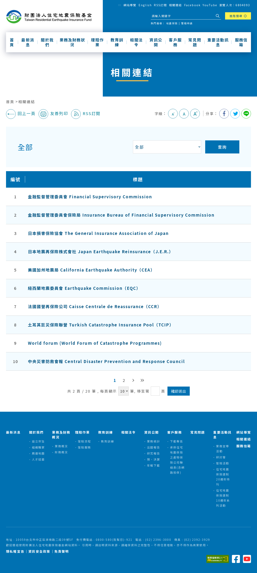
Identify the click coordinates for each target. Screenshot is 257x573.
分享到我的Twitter (235, 113)
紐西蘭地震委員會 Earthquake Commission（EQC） (84, 288)
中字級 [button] (184, 113)
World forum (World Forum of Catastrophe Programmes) (95, 343)
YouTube (210, 5)
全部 (25, 147)
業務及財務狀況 (72, 42)
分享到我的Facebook (224, 113)
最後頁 (142, 380)
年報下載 (153, 465)
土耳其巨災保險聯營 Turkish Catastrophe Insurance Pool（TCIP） (101, 325)
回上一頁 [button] (21, 114)
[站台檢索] (182, 16)
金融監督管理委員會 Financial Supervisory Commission (90, 197)
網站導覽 (130, 5)
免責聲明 (61, 551)
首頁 (12, 42)
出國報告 (153, 447)
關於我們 (47, 42)
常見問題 (194, 42)
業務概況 (61, 446)
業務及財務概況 (61, 434)
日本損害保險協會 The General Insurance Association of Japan (98, 233)
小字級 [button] (173, 113)
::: (119, 4)
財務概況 (61, 452)
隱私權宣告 (15, 551)
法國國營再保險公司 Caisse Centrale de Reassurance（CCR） (95, 306)
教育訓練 (116, 42)
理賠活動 (222, 463)
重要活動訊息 (218, 42)
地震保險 (172, 23)
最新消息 (27, 42)
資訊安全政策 (39, 551)
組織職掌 (38, 447)
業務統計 (153, 441)
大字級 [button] (195, 113)
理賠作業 (97, 42)
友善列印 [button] (53, 114)
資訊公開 (155, 42)
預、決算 (153, 459)
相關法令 (136, 42)
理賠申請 (187, 23)
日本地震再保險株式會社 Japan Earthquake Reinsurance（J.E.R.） (100, 251)
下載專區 (176, 441)
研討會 (221, 457)
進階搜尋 (236, 16)
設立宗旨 (38, 441)
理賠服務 (84, 447)
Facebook (192, 5)
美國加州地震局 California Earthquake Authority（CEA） (91, 270)
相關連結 (175, 5)
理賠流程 (84, 441)
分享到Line (246, 113)
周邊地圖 (38, 453)
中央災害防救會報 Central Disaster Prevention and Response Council (106, 361)
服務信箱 (241, 42)
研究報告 (153, 453)
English (145, 5)
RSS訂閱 (160, 5)
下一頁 (133, 380)
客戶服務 (175, 42)
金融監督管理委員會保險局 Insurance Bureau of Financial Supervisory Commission (121, 215)
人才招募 (38, 459)
